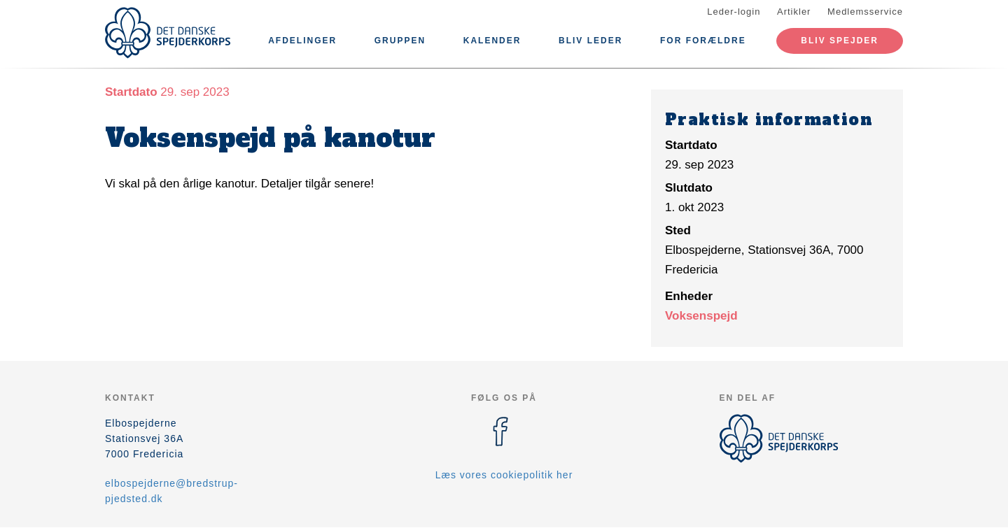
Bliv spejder (839, 40)
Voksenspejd (701, 315)
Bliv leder (590, 40)
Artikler (794, 11)
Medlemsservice (865, 11)
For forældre (703, 40)
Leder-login (733, 11)
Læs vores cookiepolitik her (504, 474)
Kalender (492, 40)
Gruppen (400, 40)
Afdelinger (302, 40)
